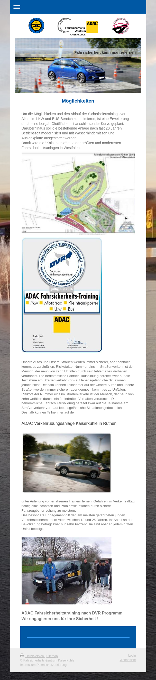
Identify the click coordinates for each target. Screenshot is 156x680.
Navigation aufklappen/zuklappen (78, 6)
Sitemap (52, 656)
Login (132, 655)
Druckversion (32, 656)
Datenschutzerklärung (51, 665)
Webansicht (128, 660)
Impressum (28, 665)
